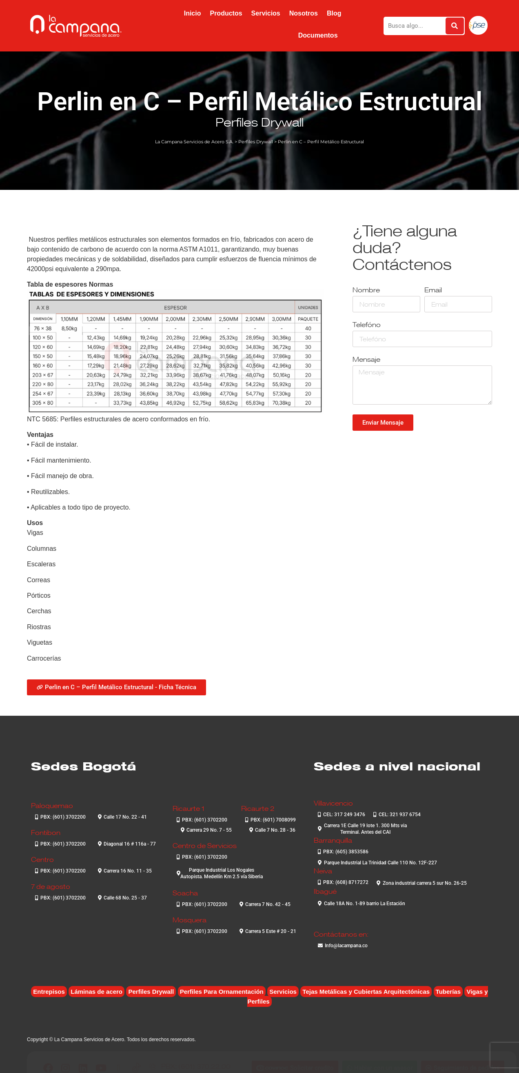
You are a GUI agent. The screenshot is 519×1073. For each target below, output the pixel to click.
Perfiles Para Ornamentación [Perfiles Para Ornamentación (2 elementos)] (222, 991)
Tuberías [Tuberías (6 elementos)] (448, 991)
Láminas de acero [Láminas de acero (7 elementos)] (96, 991)
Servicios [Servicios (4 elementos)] (283, 991)
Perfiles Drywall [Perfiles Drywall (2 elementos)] (151, 991)
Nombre (366, 290)
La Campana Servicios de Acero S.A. (194, 142)
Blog (334, 13)
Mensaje (366, 359)
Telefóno (367, 325)
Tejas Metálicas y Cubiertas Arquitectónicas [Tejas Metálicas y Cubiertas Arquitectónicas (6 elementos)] (366, 991)
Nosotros (303, 13)
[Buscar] (455, 26)
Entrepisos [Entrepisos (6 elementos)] (49, 991)
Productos (226, 13)
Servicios (265, 13)
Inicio (192, 13)
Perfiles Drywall (259, 122)
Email (433, 290)
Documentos (318, 35)
